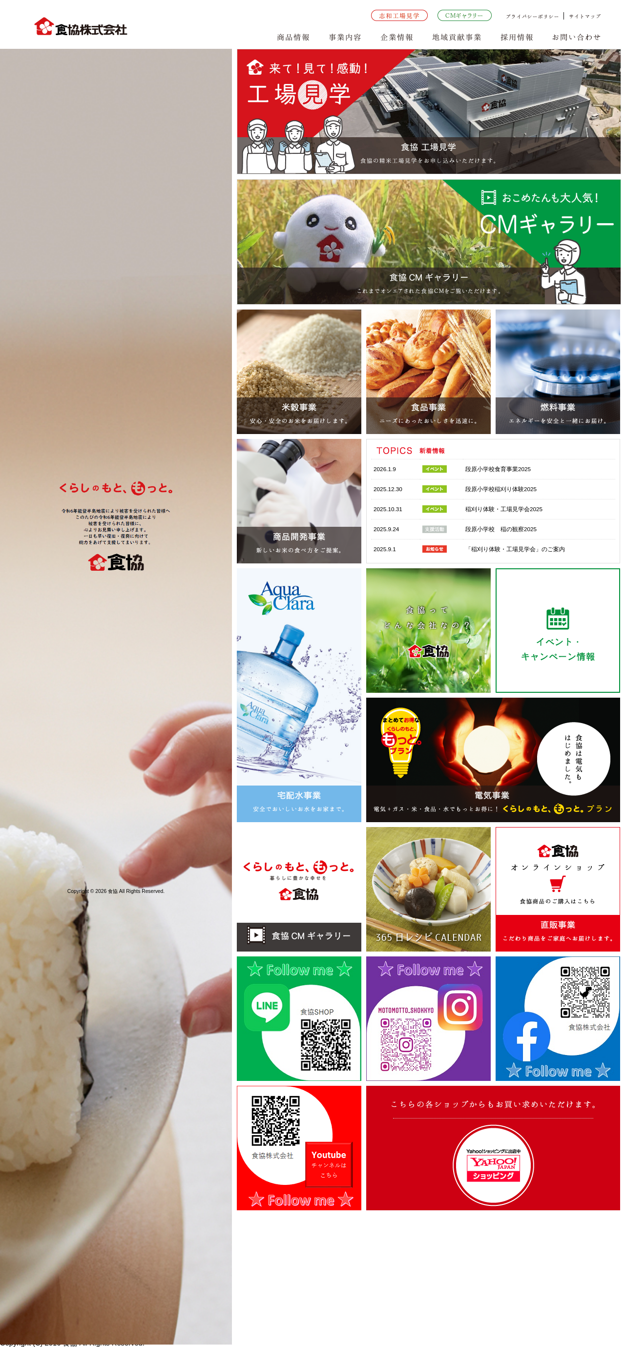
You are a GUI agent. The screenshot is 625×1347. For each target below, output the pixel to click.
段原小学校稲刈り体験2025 (501, 489)
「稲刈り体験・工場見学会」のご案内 (515, 549)
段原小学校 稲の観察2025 (501, 529)
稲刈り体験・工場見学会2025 (503, 509)
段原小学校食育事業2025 (498, 469)
